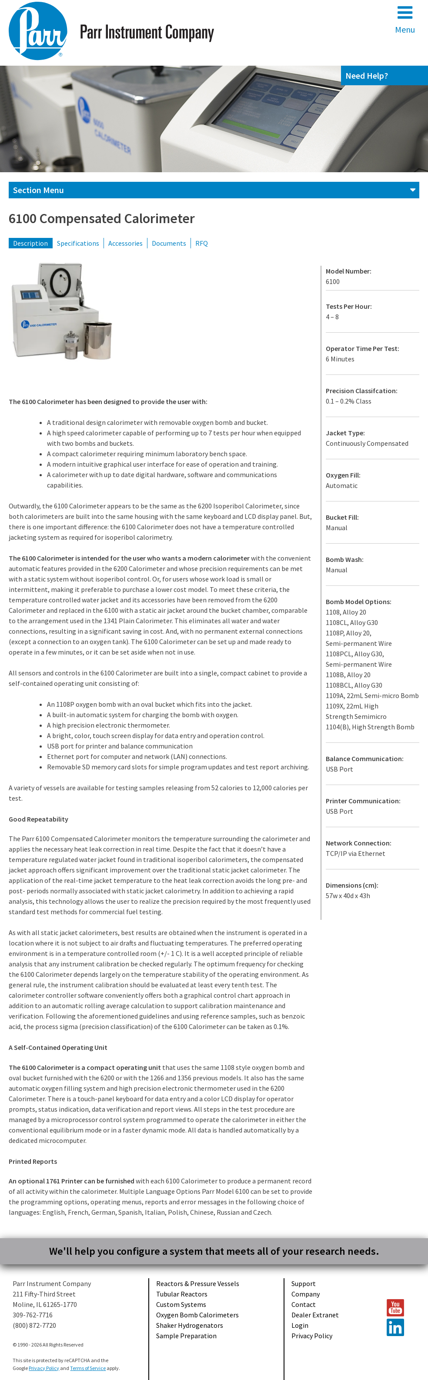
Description (30, 243)
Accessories (125, 243)
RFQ (201, 243)
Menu (405, 19)
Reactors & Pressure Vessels (197, 1283)
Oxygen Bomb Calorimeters (197, 1314)
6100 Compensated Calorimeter (102, 218)
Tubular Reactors (181, 1294)
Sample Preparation (186, 1335)
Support (303, 1283)
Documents (169, 243)
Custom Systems (181, 1304)
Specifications (78, 243)
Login (299, 1325)
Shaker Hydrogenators (189, 1325)
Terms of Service (88, 1368)
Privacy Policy (311, 1335)
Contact (303, 1304)
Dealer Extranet (315, 1314)
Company (305, 1294)
